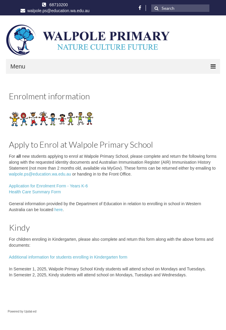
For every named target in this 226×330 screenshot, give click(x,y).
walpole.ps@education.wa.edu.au (40, 174)
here (58, 209)
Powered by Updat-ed (22, 311)
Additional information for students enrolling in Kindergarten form (68, 257)
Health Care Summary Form (35, 191)
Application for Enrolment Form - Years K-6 (48, 186)
